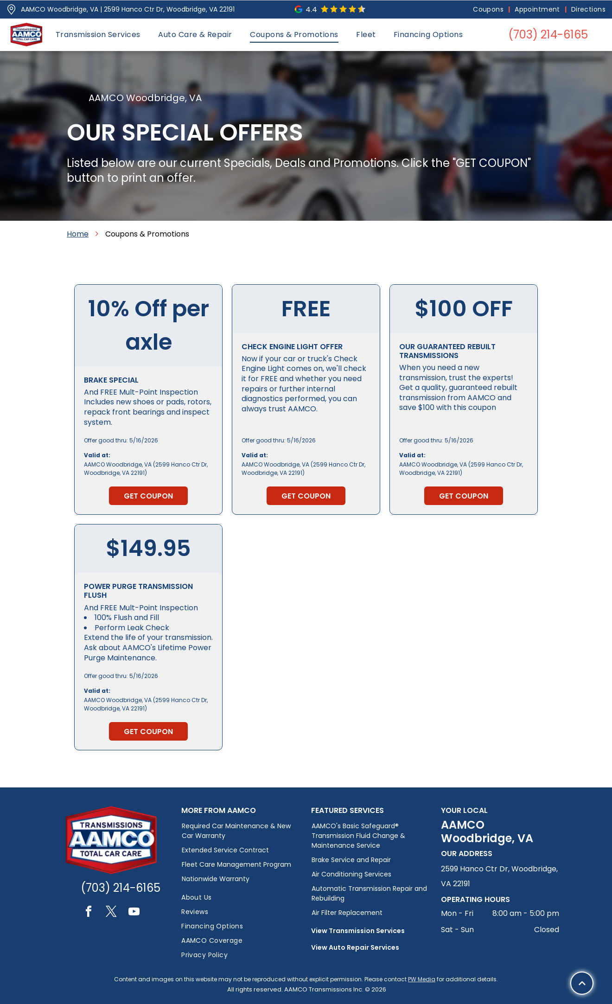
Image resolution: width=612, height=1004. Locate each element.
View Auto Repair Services (355, 947)
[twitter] (111, 913)
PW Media (421, 979)
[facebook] (88, 913)
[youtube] (134, 913)
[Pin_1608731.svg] (11, 9)
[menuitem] (489, 9)
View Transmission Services (358, 930)
